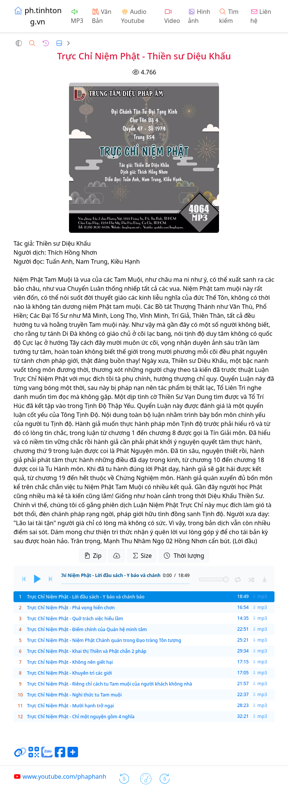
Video (172, 17)
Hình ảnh (199, 16)
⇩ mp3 (259, 596)
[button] (18, 43)
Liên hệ (260, 16)
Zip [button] (92, 555)
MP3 (77, 17)
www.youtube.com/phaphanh (60, 776)
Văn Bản (101, 16)
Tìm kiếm (228, 16)
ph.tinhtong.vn (38, 16)
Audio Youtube (134, 16)
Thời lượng (183, 555)
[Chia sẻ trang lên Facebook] (60, 755)
